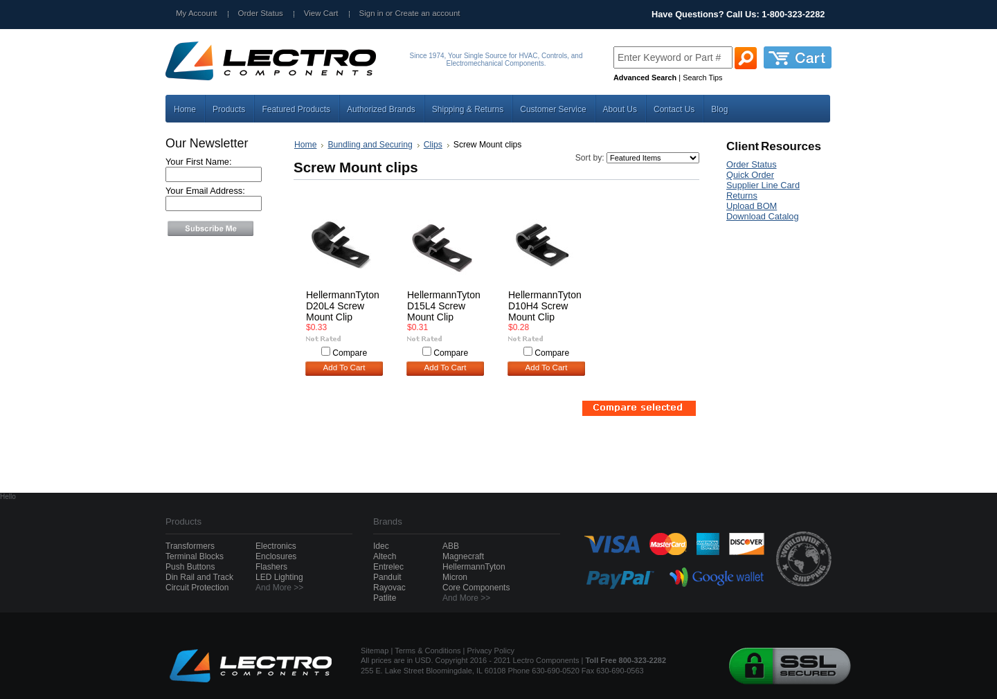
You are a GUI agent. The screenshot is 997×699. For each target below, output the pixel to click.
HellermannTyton (473, 567)
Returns (741, 195)
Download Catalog (762, 216)
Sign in (371, 13)
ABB (450, 546)
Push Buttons (190, 567)
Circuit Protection (196, 587)
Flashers (271, 567)
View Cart (321, 13)
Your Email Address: (205, 190)
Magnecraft (463, 556)
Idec (381, 546)
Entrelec (388, 567)
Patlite (384, 598)
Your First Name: (198, 161)
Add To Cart (344, 367)
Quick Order (750, 175)
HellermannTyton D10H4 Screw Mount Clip (545, 306)
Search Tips (702, 77)
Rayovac (389, 587)
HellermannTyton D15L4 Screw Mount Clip (443, 306)
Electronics (275, 546)
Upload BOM (751, 206)
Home (305, 144)
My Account (196, 13)
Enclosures (275, 556)
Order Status (260, 13)
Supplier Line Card (763, 185)
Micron (454, 577)
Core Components (476, 587)
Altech (384, 556)
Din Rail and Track (199, 577)
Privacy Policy (490, 650)
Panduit (387, 577)
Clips (433, 144)
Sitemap (374, 650)
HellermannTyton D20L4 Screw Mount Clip (342, 306)
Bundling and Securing (369, 144)
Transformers (190, 546)
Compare (349, 353)
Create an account (427, 13)
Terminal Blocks (194, 556)
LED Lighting (279, 577)
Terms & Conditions (427, 650)
